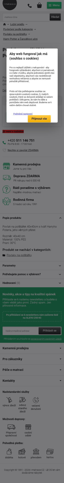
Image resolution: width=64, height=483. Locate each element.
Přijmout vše (39, 118)
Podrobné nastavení (22, 113)
